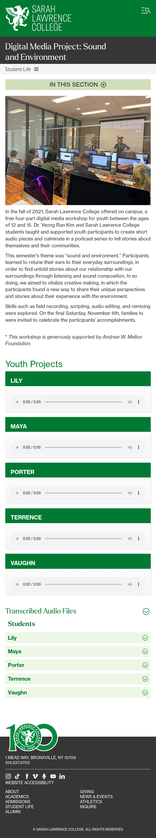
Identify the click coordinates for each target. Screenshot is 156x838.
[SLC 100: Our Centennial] (31, 736)
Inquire (88, 806)
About (12, 791)
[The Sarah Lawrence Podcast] (45, 777)
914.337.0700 (17, 762)
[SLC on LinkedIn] (63, 777)
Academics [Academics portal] (17, 796)
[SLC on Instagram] (9, 777)
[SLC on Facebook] (27, 777)
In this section (78, 84)
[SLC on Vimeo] (36, 777)
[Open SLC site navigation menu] (146, 13)
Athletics (91, 801)
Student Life (19, 806)
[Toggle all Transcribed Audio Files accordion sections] (78, 611)
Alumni (13, 811)
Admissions (17, 801)
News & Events (96, 796)
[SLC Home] (38, 18)
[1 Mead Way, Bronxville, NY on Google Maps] (40, 757)
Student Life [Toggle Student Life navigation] (22, 69)
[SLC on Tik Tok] (18, 777)
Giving (87, 791)
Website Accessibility (29, 782)
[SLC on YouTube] (54, 777)
